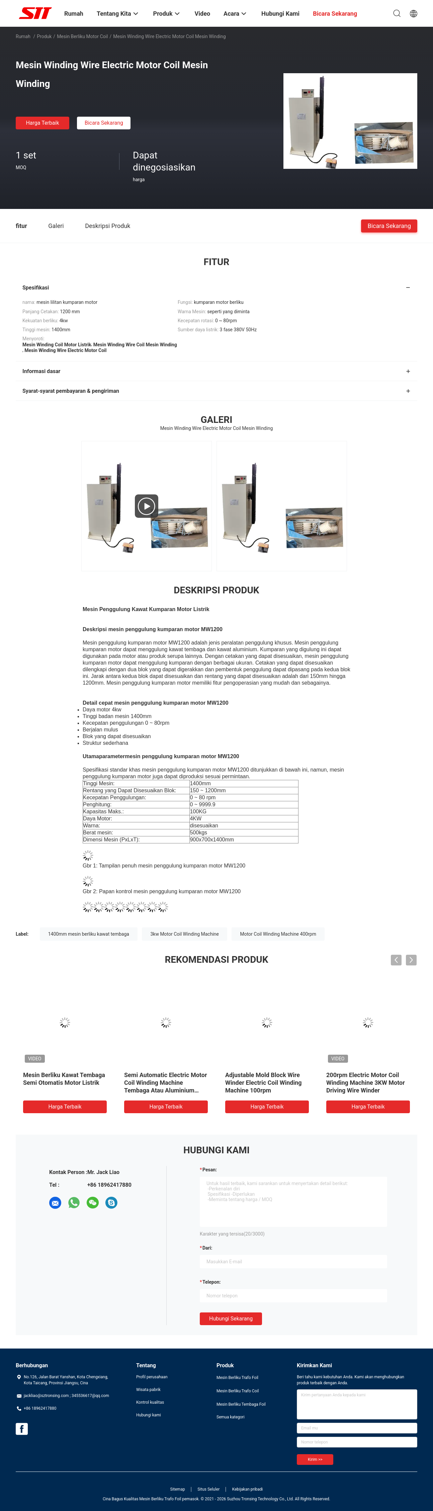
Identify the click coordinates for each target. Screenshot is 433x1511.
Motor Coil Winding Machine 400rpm (278, 934)
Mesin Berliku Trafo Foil (237, 1377)
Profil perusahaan (152, 1377)
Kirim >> (315, 1459)
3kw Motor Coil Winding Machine (184, 934)
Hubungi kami (148, 1415)
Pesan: (209, 1169)
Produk (44, 36)
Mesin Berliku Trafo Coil (237, 1391)
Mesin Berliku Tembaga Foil (241, 1404)
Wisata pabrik (148, 1389)
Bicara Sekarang (104, 123)
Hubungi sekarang (231, 1318)
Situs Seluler (208, 1489)
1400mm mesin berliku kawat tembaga (88, 934)
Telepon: (211, 1282)
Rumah (23, 36)
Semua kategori (230, 1417)
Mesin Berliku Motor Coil (82, 36)
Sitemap (177, 1489)
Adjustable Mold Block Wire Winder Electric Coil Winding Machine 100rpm (263, 1082)
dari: (207, 1248)
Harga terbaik (42, 123)
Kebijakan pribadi (247, 1489)
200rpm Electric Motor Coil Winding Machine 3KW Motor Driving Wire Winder (365, 1082)
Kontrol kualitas (150, 1402)
